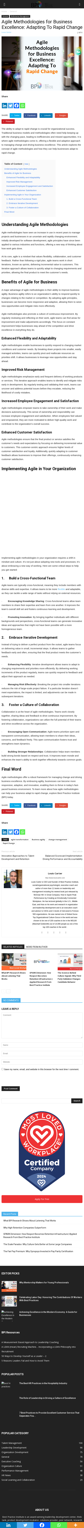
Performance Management (20, 16)
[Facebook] (16, 103)
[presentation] (25, 1029)
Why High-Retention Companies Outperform (24, 1176)
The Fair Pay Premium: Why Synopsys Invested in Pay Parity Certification (38, 1200)
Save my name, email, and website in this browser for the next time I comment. (41, 1018)
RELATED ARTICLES (13, 896)
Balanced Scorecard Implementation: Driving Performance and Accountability (62, 806)
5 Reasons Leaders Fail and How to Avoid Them (25, 1309)
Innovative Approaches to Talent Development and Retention (18, 806)
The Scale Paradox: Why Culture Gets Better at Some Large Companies (37, 1193)
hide (26, 164)
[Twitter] (10, 103)
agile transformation (20, 788)
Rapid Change (9, 792)
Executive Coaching (11, 1410)
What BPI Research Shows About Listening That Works (14, 925)
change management (57, 788)
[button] (79, 4)
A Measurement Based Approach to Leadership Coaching (30, 1291)
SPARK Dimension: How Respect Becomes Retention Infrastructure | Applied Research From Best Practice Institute (41, 928)
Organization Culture (12, 1415)
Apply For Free (42, 1148)
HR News (6, 1424)
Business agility (38, 788)
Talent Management (12, 1392)
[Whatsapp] (22, 103)
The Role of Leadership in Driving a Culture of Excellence (47, 1347)
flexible (61, 538)
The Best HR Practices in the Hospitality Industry (43, 1332)
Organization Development (15, 1401)
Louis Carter (6, 32)
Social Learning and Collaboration (18, 1428)
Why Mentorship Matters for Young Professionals (44, 1231)
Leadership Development (14, 1396)
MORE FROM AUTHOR (37, 896)
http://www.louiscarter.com (55, 827)
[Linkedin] (4, 103)
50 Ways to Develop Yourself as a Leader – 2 (24, 1305)
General (5, 16)
